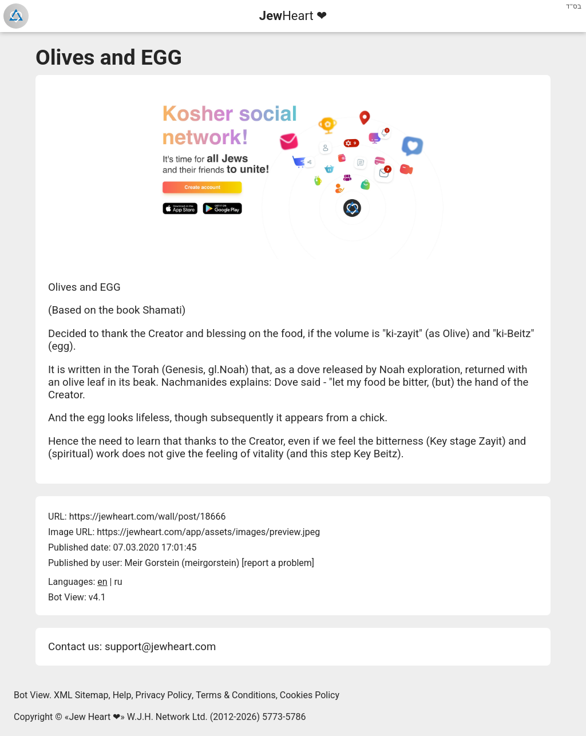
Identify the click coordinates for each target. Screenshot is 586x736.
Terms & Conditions (236, 695)
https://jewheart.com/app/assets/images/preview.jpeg (208, 532)
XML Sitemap (81, 695)
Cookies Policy (309, 695)
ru (118, 581)
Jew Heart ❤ (94, 716)
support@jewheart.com (160, 646)
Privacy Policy (164, 695)
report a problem (278, 562)
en (102, 581)
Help (122, 695)
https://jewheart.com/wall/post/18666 (147, 516)
